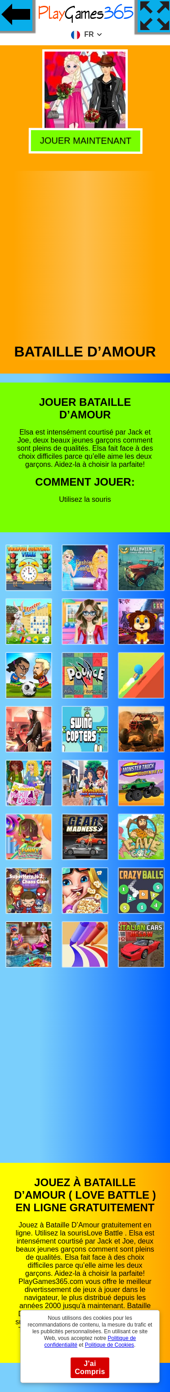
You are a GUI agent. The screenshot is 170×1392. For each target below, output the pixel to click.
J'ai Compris (90, 1367)
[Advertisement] (84, 255)
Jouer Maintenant (84, 139)
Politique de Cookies (109, 1345)
